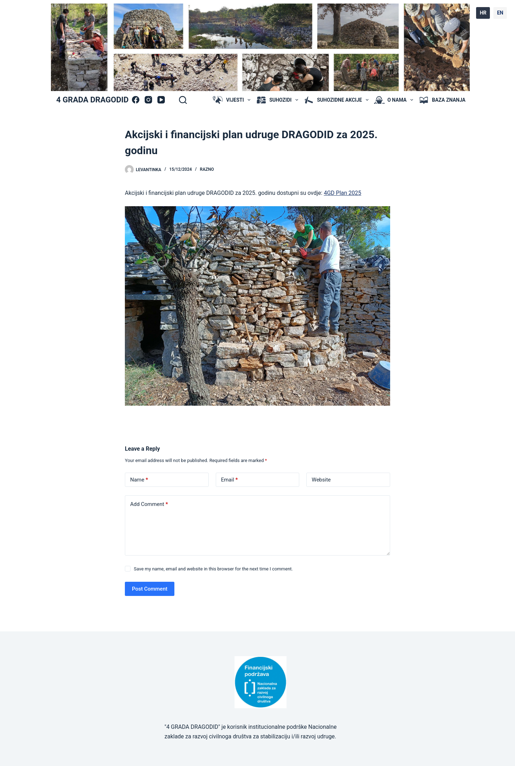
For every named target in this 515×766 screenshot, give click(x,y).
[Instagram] (148, 99)
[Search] (183, 100)
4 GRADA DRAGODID (92, 99)
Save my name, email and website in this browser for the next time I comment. (213, 568)
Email (229, 479)
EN (500, 13)
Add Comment (149, 504)
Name (139, 479)
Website (321, 480)
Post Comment (149, 589)
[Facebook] (135, 99)
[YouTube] (161, 99)
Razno (207, 169)
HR (483, 13)
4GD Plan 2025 (342, 193)
